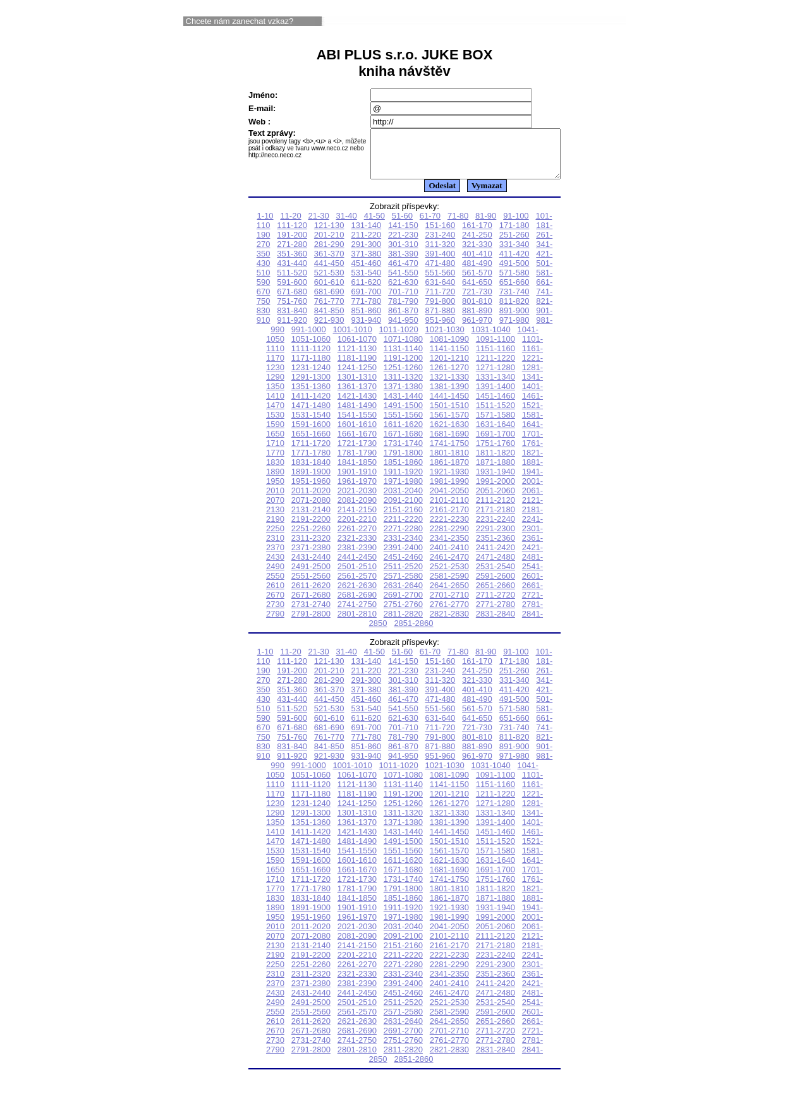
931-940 (366, 329)
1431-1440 (403, 405)
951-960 (440, 329)
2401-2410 (449, 557)
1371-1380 (403, 395)
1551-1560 (403, 424)
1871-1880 (495, 471)
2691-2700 (403, 604)
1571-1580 (495, 424)
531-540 (366, 282)
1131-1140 (403, 358)
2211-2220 (403, 528)
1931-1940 (495, 481)
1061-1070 (357, 348)
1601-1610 (357, 433)
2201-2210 (357, 528)
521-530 (329, 282)
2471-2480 (495, 566)
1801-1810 (449, 462)
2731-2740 (311, 613)
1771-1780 (311, 462)
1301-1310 (357, 386)
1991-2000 (495, 490)
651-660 (514, 291)
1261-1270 (449, 377)
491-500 (514, 272)
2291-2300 (495, 538)
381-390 (403, 263)
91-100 (515, 225)
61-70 (430, 225)
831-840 (292, 320)
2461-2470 (449, 566)
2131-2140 (311, 519)
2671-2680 (311, 604)
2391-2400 (403, 557)
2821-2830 (449, 623)
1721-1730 (357, 452)
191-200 (292, 244)
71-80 (457, 225)
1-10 (265, 225)
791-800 (440, 310)
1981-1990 (449, 490)
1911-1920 (403, 481)
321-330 (477, 253)
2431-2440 (311, 566)
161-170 (477, 234)
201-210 (329, 244)
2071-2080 (311, 509)
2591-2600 (495, 585)
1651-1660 (311, 443)
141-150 (403, 234)
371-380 (366, 263)
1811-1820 (495, 462)
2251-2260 (311, 538)
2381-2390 (357, 557)
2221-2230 (449, 528)
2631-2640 (403, 594)
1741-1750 (449, 452)
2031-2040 (403, 500)
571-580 (514, 282)
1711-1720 (311, 452)
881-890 (477, 320)
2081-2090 (357, 509)
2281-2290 (449, 538)
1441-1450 (449, 405)
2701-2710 (449, 604)
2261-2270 (357, 538)
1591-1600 (311, 433)
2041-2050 (449, 500)
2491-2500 (311, 576)
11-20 (290, 225)
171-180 (514, 234)
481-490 (477, 272)
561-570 (477, 282)
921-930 (329, 329)
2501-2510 (357, 576)
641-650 (477, 291)
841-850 (329, 320)
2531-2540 (495, 576)
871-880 (440, 320)
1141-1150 (449, 358)
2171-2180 (495, 519)
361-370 (329, 263)
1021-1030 (445, 339)
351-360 (292, 263)
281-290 (329, 253)
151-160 (440, 234)
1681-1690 (449, 443)
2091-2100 (403, 509)
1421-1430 (357, 405)
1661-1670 (357, 443)
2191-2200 (311, 528)
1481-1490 (357, 414)
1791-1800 (403, 462)
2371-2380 (311, 557)
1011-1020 (398, 339)
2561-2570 (357, 585)
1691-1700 (495, 443)
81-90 (485, 225)
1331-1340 (495, 386)
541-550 (403, 282)
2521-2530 (449, 576)
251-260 (514, 244)
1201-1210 (449, 367)
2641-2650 (449, 594)
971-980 (514, 329)
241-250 (477, 244)
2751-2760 (403, 613)
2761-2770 (449, 613)
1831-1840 (311, 471)
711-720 (440, 301)
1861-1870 (449, 471)
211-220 (366, 244)
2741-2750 (357, 613)
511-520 (292, 282)
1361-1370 (357, 395)
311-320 (440, 253)
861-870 (403, 320)
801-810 (477, 310)
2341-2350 (449, 547)
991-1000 (308, 339)
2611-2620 (311, 594)
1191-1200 (403, 367)
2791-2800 (311, 623)
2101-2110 (449, 509)
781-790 (403, 310)
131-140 (366, 234)
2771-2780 (495, 613)
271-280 (292, 253)
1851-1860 (403, 471)
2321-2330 (357, 547)
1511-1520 (495, 414)
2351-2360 (495, 547)
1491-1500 (403, 414)
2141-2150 (357, 519)
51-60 (402, 225)
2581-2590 (449, 585)
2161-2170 (449, 519)
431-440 (292, 272)
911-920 (292, 329)
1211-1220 (495, 367)
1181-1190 (357, 367)
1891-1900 (311, 481)
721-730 (477, 301)
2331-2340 (403, 547)
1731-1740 (403, 452)
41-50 (374, 225)
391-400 (440, 263)
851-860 (366, 320)
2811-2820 (403, 623)
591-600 (292, 291)
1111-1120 (311, 358)
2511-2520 (403, 576)
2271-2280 (403, 538)
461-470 (403, 272)
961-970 (477, 329)
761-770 (329, 310)
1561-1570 (449, 424)
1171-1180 (311, 367)
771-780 (366, 310)
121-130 (329, 234)
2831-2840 (495, 623)
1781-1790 (357, 462)
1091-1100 (495, 348)
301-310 (403, 253)
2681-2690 (357, 604)
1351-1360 (311, 395)
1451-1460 (495, 405)
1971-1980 (403, 490)
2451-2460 (403, 566)
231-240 (440, 244)
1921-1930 (449, 481)
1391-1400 (495, 395)
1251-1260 (403, 377)
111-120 (292, 234)
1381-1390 (449, 395)
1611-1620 (403, 433)
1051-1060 (311, 348)
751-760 (292, 310)
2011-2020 (311, 500)
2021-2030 (357, 500)
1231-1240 (311, 377)
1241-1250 (357, 377)
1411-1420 (311, 405)
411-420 (514, 263)
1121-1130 (357, 358)
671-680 (292, 301)
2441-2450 (357, 566)
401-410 (477, 263)
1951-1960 (311, 490)
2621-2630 (357, 594)
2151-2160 (403, 519)
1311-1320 (403, 386)
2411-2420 (495, 557)
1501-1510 (449, 414)
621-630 (403, 291)
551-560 (440, 282)
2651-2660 (495, 594)
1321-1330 (449, 386)
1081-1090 (449, 348)
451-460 (366, 272)
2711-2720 (495, 604)
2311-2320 (311, 547)
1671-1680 (403, 443)
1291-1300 (311, 386)
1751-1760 (495, 452)
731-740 (514, 301)
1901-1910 (357, 481)
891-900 (514, 320)
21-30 (318, 225)
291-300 (366, 253)
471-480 (440, 272)
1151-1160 (495, 358)
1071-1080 (403, 348)
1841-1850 (357, 471)
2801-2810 (357, 623)
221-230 (403, 244)
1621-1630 (449, 433)
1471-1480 (311, 414)
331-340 (514, 253)
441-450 (329, 272)
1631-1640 (495, 433)
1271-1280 (495, 377)
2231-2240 (495, 528)
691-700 (366, 301)
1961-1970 (357, 490)
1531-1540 (311, 424)
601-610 (329, 291)
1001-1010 (352, 339)
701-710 (403, 301)
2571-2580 (403, 585)
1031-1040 (491, 339)
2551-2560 (311, 585)
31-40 (346, 225)
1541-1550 (357, 424)
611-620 (366, 291)
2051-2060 (495, 500)
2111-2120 (495, 509)
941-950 (403, 329)
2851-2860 (413, 632)
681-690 (329, 301)
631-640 (440, 291)
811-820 (514, 310)
